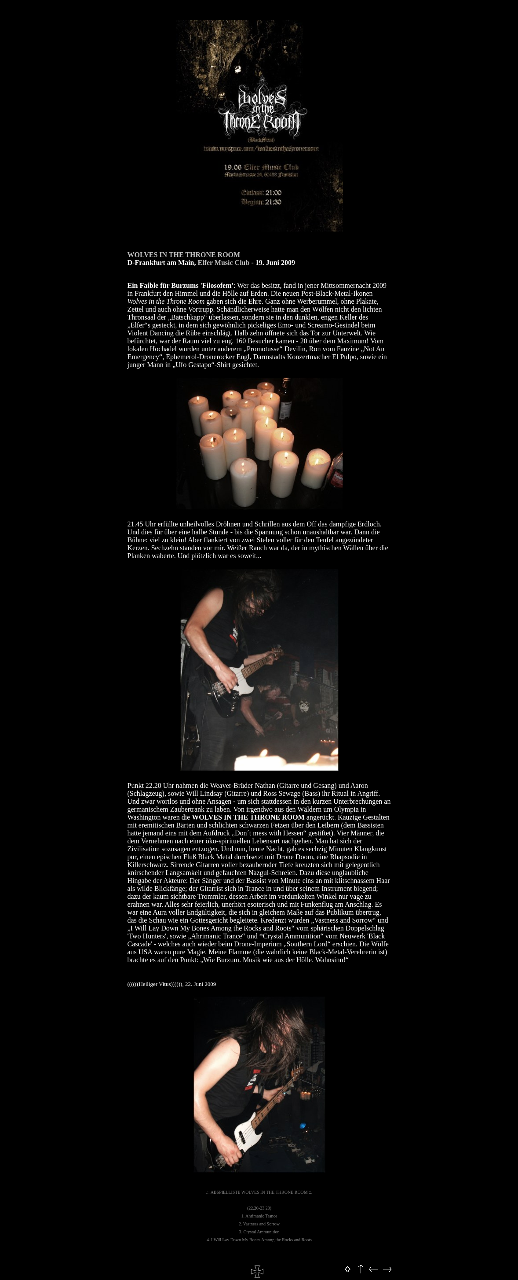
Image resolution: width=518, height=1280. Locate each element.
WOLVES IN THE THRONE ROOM (184, 254)
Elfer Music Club (223, 262)
